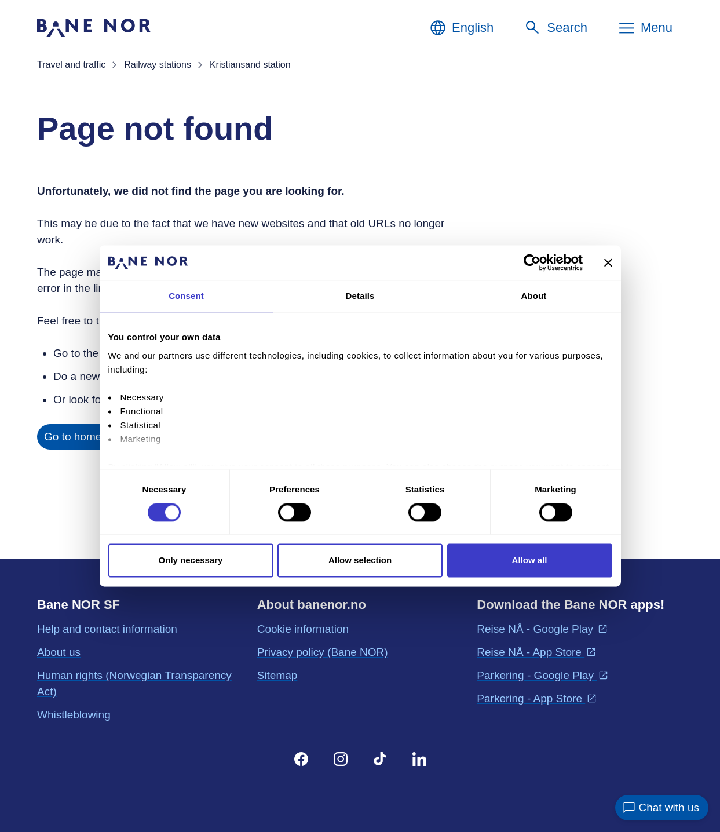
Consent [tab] (186, 296)
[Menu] (645, 28)
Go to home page (86, 436)
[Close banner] (608, 262)
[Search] (555, 28)
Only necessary (191, 560)
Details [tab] (360, 296)
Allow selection (360, 560)
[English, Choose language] (461, 28)
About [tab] (534, 296)
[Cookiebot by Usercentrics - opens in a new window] (532, 262)
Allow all (529, 560)
